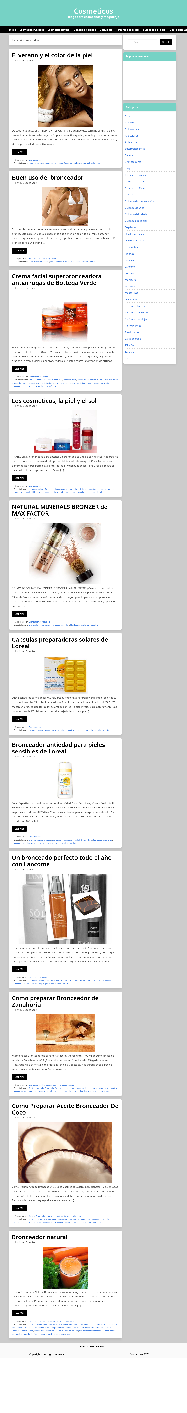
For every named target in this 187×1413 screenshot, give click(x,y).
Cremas (44, 376)
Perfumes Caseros (135, 306)
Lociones (130, 273)
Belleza (129, 155)
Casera (58, 1088)
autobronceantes (52, 980)
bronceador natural (109, 1324)
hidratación (37, 492)
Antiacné (130, 122)
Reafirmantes (133, 332)
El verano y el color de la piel (52, 55)
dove (21, 492)
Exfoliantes (131, 247)
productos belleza (29, 386)
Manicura (130, 279)
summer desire (61, 983)
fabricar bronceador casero (90, 1331)
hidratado (23, 1334)
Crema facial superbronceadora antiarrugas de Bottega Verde (57, 279)
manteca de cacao (94, 1222)
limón (30, 1334)
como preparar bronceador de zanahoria (78, 1088)
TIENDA (129, 345)
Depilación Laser (134, 234)
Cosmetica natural (59, 29)
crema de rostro (37, 843)
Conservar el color (71, 163)
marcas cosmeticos (95, 383)
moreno (82, 163)
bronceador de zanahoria (89, 1324)
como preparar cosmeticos (107, 1088)
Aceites (32, 1216)
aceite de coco (41, 1219)
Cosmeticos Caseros (31, 29)
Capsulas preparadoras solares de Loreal (60, 642)
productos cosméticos (47, 386)
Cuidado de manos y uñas (140, 201)
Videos (129, 358)
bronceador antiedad (71, 840)
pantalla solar (83, 492)
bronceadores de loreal (77, 489)
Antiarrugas (132, 129)
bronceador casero (70, 1324)
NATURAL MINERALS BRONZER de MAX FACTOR (59, 510)
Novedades (131, 299)
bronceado (64, 980)
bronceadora (48, 380)
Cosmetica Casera (28, 1091)
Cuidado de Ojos (134, 207)
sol (100, 492)
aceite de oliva (41, 1324)
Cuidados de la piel (154, 29)
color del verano (35, 163)
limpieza (62, 492)
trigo (53, 1334)
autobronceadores (36, 489)
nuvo (75, 492)
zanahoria (99, 1091)
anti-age (32, 840)
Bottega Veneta (35, 380)
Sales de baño (133, 338)
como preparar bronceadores (58, 1327)
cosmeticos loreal (83, 730)
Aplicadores (132, 142)
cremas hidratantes (106, 489)
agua (50, 1324)
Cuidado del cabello (136, 214)
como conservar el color (53, 163)
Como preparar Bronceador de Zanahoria (55, 1001)
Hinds (55, 492)
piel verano (95, 163)
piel (88, 163)
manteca (82, 1222)
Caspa (128, 168)
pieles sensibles (70, 843)
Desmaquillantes (135, 240)
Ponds (95, 492)
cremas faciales (79, 383)
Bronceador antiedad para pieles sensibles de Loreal (58, 748)
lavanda (74, 1222)
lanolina (83, 1091)
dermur (15, 492)
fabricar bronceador (70, 1331)
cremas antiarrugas (64, 383)
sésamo (91, 1091)
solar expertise (103, 730)
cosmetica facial (69, 380)
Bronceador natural (40, 1237)
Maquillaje (105, 29)
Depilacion (131, 227)
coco (75, 1219)
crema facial (43, 383)
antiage (40, 840)
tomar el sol (45, 1334)
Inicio (12, 29)
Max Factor (74, 625)
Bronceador (49, 489)
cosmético (81, 380)
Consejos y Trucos (85, 29)
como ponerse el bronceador (62, 261)
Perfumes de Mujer (127, 29)
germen (105, 1331)
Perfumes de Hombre (137, 312)
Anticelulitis (131, 135)
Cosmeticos (93, 11)
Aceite (31, 1088)
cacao (70, 1219)
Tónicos (129, 352)
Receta (36, 1334)
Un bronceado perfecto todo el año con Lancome (62, 860)
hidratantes (47, 492)
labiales (129, 260)
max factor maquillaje (89, 625)
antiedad (47, 840)
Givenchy (27, 492)
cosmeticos (91, 380)
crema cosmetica (30, 383)
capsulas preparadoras (46, 730)
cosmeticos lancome (20, 983)
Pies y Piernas (133, 325)
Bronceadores (35, 160)
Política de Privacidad (92, 1346)
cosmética (58, 380)
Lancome (45, 977)
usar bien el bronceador (85, 261)
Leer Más (19, 152)
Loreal (68, 492)
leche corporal (51, 843)
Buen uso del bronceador (47, 177)
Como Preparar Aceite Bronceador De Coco (65, 1109)
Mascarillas (131, 293)
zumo (106, 1091)
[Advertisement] (145, 80)
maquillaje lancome (46, 983)
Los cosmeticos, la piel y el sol (54, 400)
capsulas (32, 730)
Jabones (129, 253)
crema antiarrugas (104, 380)
